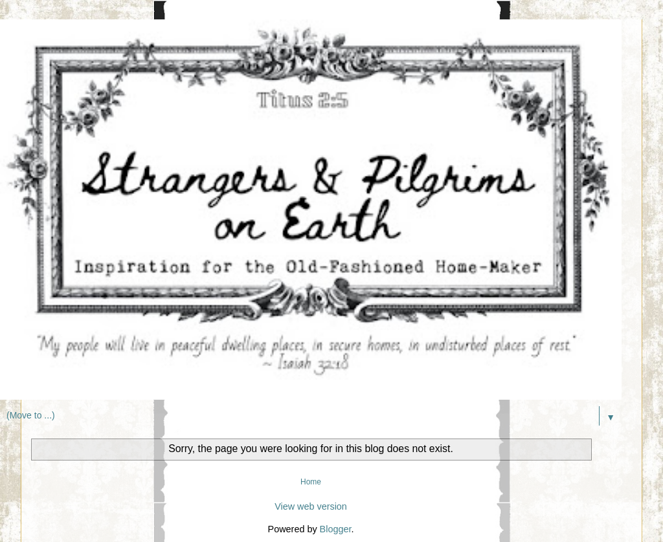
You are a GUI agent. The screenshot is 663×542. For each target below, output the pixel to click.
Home (310, 481)
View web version (311, 506)
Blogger (336, 529)
